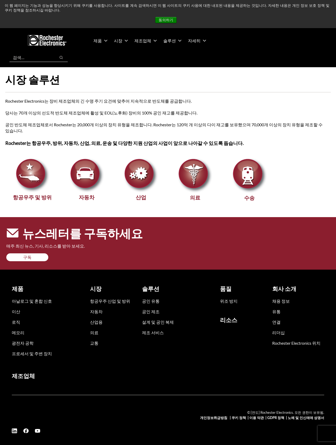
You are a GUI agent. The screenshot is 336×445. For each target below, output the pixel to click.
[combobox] (30, 57)
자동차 (96, 311)
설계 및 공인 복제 (158, 322)
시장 (121, 40)
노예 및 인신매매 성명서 (306, 418)
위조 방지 (229, 301)
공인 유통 (151, 301)
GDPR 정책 (275, 418)
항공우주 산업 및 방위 (110, 301)
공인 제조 (151, 311)
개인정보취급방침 (214, 418)
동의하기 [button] (166, 20)
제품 (100, 40)
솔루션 (172, 40)
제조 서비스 (153, 332)
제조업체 (145, 40)
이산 (16, 311)
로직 (16, 322)
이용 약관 (256, 418)
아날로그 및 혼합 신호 (32, 301)
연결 (276, 322)
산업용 (96, 322)
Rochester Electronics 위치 (296, 343)
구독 (27, 257)
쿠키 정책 (239, 418)
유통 (276, 311)
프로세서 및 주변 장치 (32, 353)
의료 (94, 332)
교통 (94, 343)
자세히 (197, 40)
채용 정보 (281, 301)
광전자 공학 (23, 343)
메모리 (18, 332)
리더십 (278, 332)
